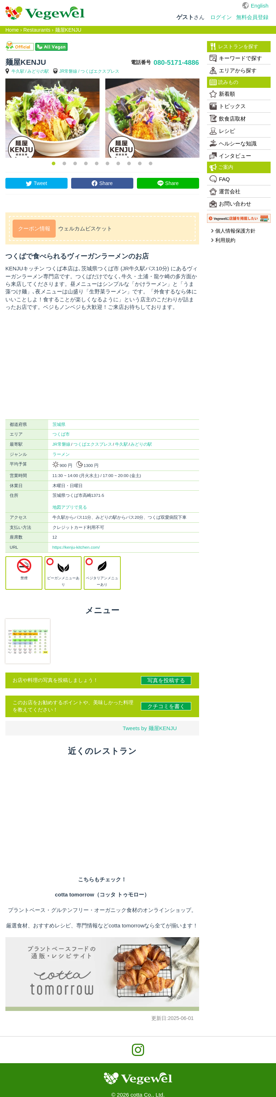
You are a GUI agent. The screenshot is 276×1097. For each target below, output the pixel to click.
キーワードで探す (236, 58)
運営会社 (225, 191)
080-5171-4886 (176, 62)
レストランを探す (234, 46)
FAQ (220, 179)
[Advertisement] (102, 365)
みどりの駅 (38, 71)
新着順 (222, 94)
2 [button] (64, 163)
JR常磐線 (68, 71)
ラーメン (61, 454)
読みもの (224, 82)
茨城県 (58, 424)
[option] (52, 118)
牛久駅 (18, 71)
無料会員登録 (252, 17)
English (259, 6)
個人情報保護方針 (233, 231)
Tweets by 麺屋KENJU (150, 728)
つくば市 (61, 434)
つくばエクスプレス (99, 71)
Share (105, 183)
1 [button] (53, 163)
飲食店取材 (228, 118)
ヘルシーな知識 (233, 143)
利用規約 (223, 240)
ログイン (221, 17)
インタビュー (230, 155)
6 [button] (107, 163)
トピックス (228, 106)
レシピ (222, 131)
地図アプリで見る (69, 507)
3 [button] (75, 163)
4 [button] (86, 163)
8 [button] (129, 163)
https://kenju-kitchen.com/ (76, 547)
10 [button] (150, 163)
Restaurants (36, 30)
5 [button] (96, 163)
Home (12, 30)
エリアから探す (233, 70)
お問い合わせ (230, 203)
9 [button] (140, 163)
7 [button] (118, 163)
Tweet (40, 183)
